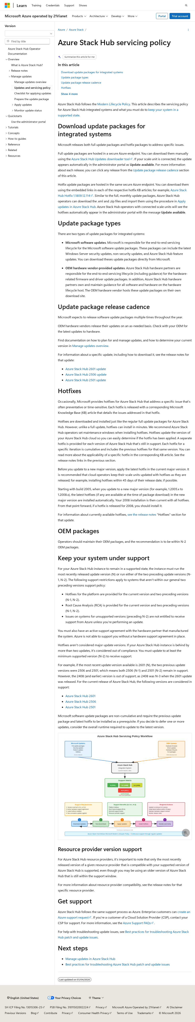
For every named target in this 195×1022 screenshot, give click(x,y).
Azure (61, 29)
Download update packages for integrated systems (92, 72)
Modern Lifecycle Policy (113, 104)
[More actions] (188, 30)
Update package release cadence (81, 82)
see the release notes (142, 514)
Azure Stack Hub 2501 (80, 707)
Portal (162, 16)
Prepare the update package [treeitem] (31, 99)
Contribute (50, 1013)
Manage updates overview (90, 346)
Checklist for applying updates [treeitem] (32, 93)
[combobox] (30, 33)
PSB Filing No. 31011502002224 (69, 1007)
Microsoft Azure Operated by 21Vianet (135, 1007)
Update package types (74, 77)
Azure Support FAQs (137, 923)
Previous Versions (15, 1013)
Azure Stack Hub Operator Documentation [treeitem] (24, 51)
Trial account (180, 16)
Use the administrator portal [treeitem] (28, 122)
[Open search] (186, 5)
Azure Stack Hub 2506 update (85, 374)
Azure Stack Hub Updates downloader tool (100, 159)
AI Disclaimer (174, 1007)
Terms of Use (125, 1013)
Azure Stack (76, 29)
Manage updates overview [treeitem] (30, 82)
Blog (33, 1013)
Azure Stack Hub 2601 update (85, 369)
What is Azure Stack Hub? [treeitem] (27, 65)
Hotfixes (66, 88)
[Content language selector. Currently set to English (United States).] (23, 998)
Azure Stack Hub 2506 (80, 701)
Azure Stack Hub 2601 (80, 696)
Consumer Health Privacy (93, 1013)
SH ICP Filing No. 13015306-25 (23, 1007)
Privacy (100, 1007)
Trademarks (144, 1013)
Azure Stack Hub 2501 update (85, 380)
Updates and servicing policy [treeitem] (32, 88)
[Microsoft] (7, 5)
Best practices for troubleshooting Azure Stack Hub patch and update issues (117, 964)
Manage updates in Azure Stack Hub (90, 959)
